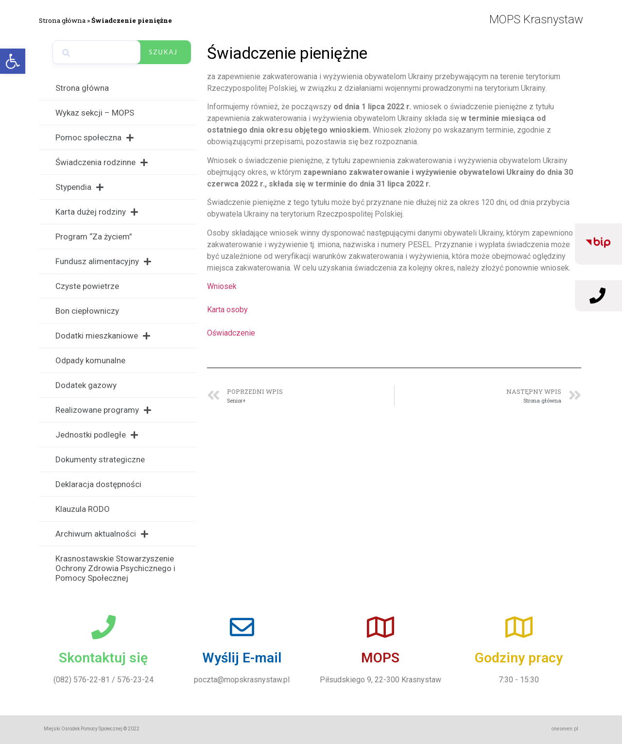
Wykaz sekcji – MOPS (94, 113)
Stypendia (79, 187)
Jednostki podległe (96, 435)
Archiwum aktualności (101, 534)
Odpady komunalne (90, 360)
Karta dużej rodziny (96, 212)
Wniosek (222, 286)
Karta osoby (227, 309)
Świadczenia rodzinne (101, 162)
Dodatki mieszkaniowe (102, 336)
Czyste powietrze (87, 286)
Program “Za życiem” (93, 236)
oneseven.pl (565, 728)
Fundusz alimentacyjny (103, 262)
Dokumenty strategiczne (100, 459)
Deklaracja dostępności (98, 484)
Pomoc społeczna (94, 138)
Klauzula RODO (82, 509)
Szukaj (163, 52)
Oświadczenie (231, 333)
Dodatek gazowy (86, 385)
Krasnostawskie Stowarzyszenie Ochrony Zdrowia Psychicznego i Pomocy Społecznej (115, 568)
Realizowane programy (103, 410)
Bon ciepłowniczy (87, 311)
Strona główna (62, 20)
